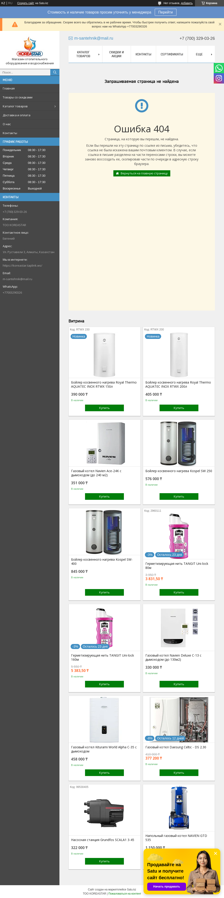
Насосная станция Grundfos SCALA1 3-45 (102, 840)
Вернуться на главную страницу (144, 173)
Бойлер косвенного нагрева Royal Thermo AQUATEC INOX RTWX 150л (104, 384)
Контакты (10, 133)
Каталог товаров (15, 106)
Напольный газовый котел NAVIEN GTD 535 (176, 838)
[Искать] (54, 72)
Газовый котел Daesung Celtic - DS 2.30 (175, 747)
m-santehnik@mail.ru (17, 279)
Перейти (165, 12)
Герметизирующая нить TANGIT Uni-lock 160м (102, 657)
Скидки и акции (116, 54)
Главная (9, 88)
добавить (187, 3)
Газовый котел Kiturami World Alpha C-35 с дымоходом (104, 749)
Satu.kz (131, 889)
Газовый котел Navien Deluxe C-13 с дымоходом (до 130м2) (173, 657)
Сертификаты (172, 54)
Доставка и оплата (16, 115)
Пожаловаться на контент (124, 893)
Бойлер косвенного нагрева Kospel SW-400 (102, 561)
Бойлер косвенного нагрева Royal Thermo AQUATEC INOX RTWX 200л (178, 384)
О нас (7, 124)
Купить (104, 408)
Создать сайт (25, 3)
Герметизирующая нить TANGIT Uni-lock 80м (176, 566)
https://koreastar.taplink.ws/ (22, 265)
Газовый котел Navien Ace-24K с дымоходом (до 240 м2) (96, 473)
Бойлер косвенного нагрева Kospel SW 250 (178, 471)
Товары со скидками (17, 97)
